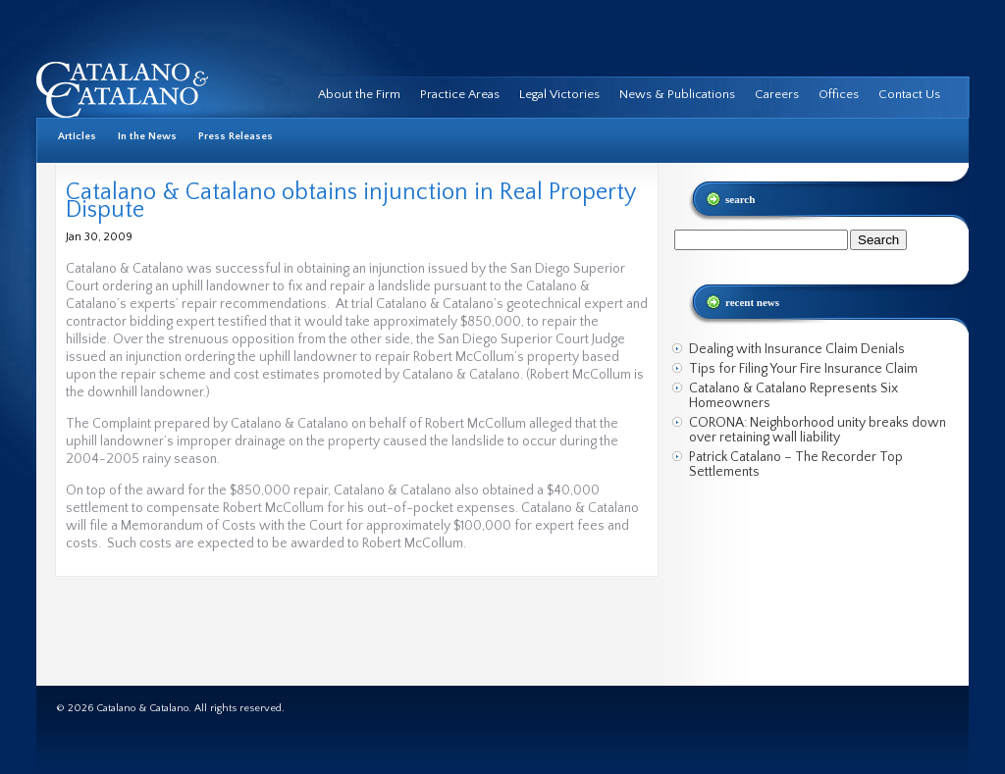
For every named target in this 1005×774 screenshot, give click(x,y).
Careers (777, 94)
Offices (839, 94)
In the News (147, 136)
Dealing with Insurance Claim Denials (797, 349)
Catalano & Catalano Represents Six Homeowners (793, 396)
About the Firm (359, 94)
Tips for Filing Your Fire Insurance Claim (803, 369)
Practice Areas (460, 94)
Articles (77, 136)
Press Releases (235, 136)
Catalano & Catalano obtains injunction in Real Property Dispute (350, 201)
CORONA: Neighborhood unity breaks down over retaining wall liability (817, 430)
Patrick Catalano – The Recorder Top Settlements (796, 464)
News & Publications (677, 94)
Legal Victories (559, 94)
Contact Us (909, 94)
